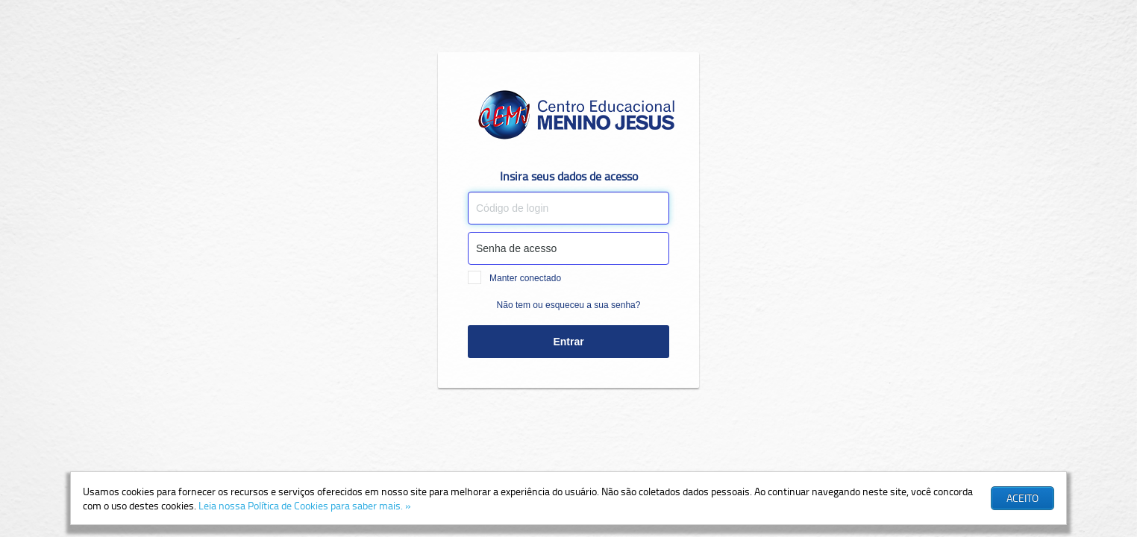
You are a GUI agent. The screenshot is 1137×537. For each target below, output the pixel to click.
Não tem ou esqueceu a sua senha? (569, 305)
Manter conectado (514, 278)
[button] (1022, 498)
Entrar (568, 342)
